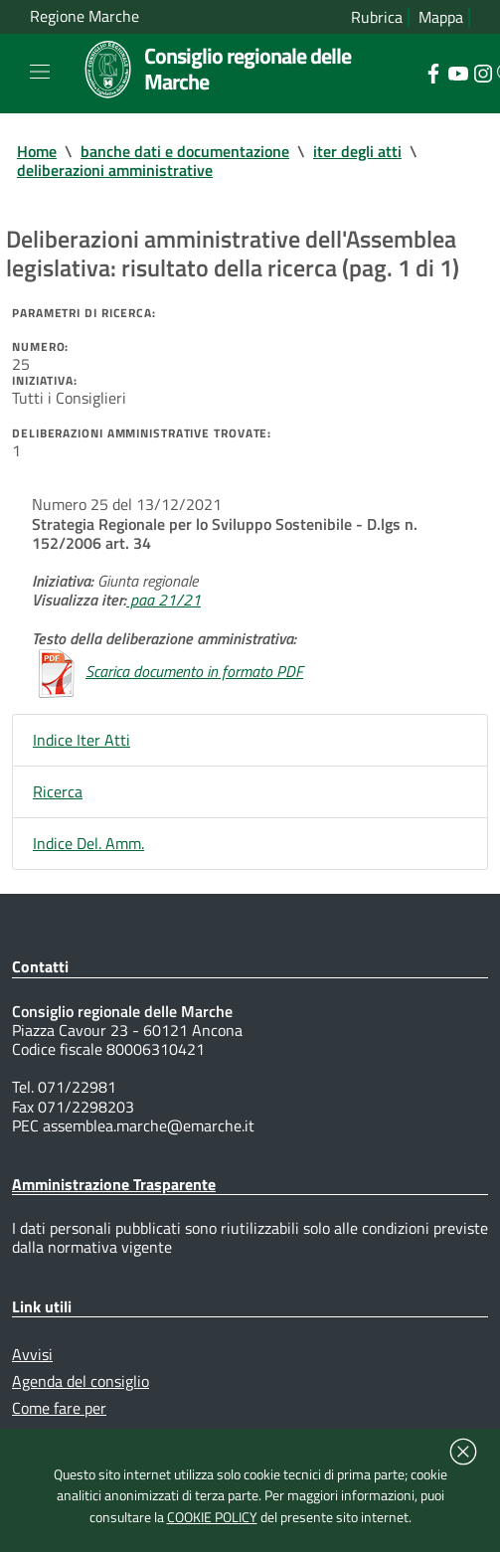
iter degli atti (357, 151)
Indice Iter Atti (81, 740)
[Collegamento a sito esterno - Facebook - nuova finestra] (432, 72)
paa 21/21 (163, 599)
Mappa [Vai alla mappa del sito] (440, 17)
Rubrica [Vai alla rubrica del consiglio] (377, 17)
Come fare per (59, 1408)
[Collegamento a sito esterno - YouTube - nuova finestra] (457, 72)
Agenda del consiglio (80, 1381)
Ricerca (58, 791)
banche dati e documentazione (185, 151)
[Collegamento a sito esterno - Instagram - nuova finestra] (482, 72)
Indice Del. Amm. (88, 843)
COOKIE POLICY (212, 1517)
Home (37, 151)
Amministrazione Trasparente (114, 1184)
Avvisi (32, 1354)
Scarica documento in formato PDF (194, 671)
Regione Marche (84, 16)
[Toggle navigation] (40, 72)
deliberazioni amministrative (115, 170)
